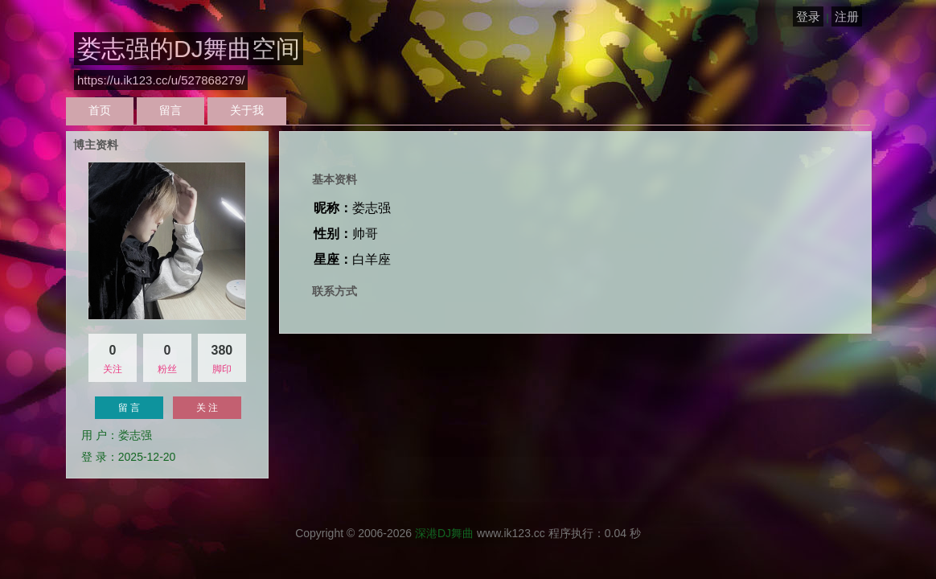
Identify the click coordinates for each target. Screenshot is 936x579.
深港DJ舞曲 (444, 533)
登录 (808, 16)
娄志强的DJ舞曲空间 (188, 48)
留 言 (129, 407)
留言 (170, 110)
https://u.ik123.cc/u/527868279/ (160, 80)
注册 (847, 16)
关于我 (247, 110)
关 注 (207, 407)
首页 (99, 110)
